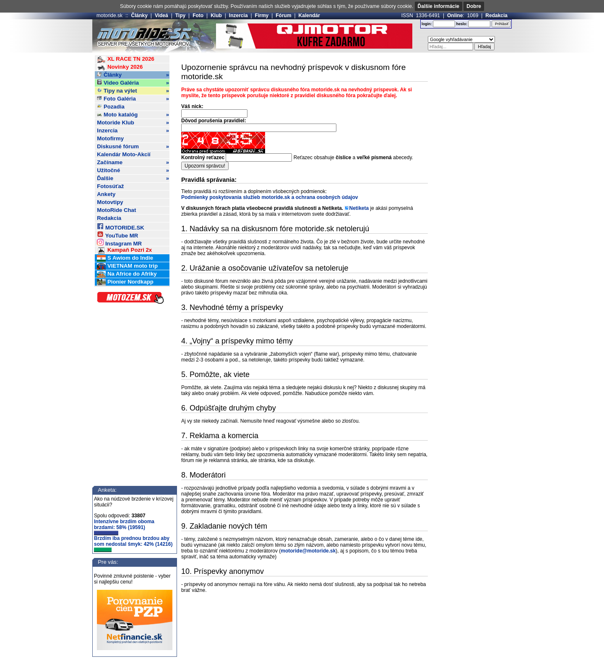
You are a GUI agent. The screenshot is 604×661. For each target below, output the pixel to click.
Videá (161, 15)
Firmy (262, 15)
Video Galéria (133, 83)
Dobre (473, 6)
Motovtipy (110, 202)
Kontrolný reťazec (202, 157)
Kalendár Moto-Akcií (124, 154)
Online (455, 15)
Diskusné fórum (133, 146)
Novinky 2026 (120, 67)
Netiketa (359, 208)
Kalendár (309, 15)
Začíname (133, 162)
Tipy (180, 15)
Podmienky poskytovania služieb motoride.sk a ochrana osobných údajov (269, 197)
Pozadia (111, 106)
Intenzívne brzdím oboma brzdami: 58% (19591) (124, 527)
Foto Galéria (133, 99)
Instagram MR (119, 242)
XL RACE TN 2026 (125, 59)
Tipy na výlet (133, 91)
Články (139, 15)
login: (427, 24)
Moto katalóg (133, 114)
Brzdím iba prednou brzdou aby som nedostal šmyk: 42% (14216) (133, 543)
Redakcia (496, 15)
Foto (198, 15)
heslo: (461, 24)
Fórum (283, 15)
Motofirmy (110, 138)
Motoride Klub (133, 122)
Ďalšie (133, 178)
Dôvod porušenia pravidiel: (213, 121)
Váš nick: (192, 106)
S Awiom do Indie (125, 258)
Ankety (106, 194)
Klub (216, 15)
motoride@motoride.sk (308, 551)
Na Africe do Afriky (126, 274)
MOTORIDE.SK (120, 226)
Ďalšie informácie (438, 6)
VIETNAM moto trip (127, 266)
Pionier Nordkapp (125, 282)
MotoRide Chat (116, 210)
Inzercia (238, 15)
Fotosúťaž (110, 186)
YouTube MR (117, 234)
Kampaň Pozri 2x (124, 250)
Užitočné (133, 170)
